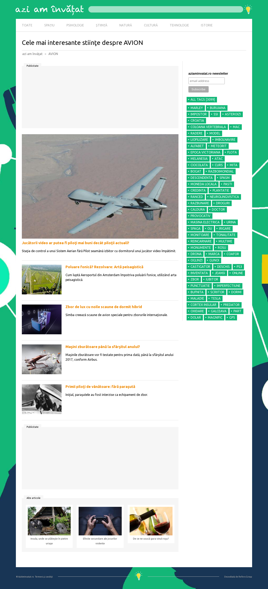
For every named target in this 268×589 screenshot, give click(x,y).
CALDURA (198, 209)
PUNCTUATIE (200, 285)
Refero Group (245, 577)
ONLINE (237, 273)
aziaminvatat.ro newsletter (208, 73)
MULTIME (225, 241)
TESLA (216, 298)
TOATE (27, 25)
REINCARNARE (201, 241)
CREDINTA (198, 190)
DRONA (196, 254)
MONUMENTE (201, 247)
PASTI (228, 184)
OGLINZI (196, 260)
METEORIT (219, 146)
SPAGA (196, 228)
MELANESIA (199, 158)
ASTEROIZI (233, 114)
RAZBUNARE (200, 203)
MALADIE (197, 298)
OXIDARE (197, 311)
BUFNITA (197, 292)
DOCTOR (218, 209)
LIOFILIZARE (199, 139)
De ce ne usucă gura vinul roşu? (151, 538)
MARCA (214, 254)
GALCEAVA (219, 311)
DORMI (236, 292)
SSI (216, 114)
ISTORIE (207, 25)
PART (237, 311)
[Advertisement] (100, 98)
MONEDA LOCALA (204, 184)
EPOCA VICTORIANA (205, 152)
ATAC (219, 158)
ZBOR (195, 279)
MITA (233, 165)
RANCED (197, 197)
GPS (232, 317)
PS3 (239, 266)
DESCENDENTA (202, 177)
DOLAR (196, 317)
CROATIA (197, 120)
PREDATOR (231, 305)
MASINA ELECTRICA (205, 222)
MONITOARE (200, 235)
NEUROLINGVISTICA (224, 197)
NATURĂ (125, 25)
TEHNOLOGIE (179, 25)
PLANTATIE (221, 190)
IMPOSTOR (199, 114)
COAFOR (233, 254)
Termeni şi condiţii (44, 577)
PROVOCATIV (200, 216)
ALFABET (197, 146)
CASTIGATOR (200, 266)
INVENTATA (199, 273)
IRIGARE (225, 228)
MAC (236, 127)
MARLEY (197, 108)
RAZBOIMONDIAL (221, 171)
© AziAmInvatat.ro (25, 577)
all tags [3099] (203, 99)
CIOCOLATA (199, 165)
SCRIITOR (217, 292)
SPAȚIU (49, 25)
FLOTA (232, 152)
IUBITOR (212, 279)
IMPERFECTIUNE (228, 285)
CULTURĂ (151, 25)
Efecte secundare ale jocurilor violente (100, 541)
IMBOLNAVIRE (225, 139)
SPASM (225, 177)
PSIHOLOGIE (75, 25)
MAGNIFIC (215, 317)
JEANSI (220, 273)
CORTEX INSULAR (203, 305)
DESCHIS (223, 266)
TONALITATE (225, 235)
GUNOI (214, 260)
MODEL (214, 133)
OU (209, 228)
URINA (231, 222)
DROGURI (223, 203)
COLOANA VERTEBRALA (208, 127)
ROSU (222, 247)
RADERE (196, 133)
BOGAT (196, 171)
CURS (219, 165)
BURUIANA (218, 108)
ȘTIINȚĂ (101, 25)
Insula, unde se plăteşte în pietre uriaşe (49, 541)
